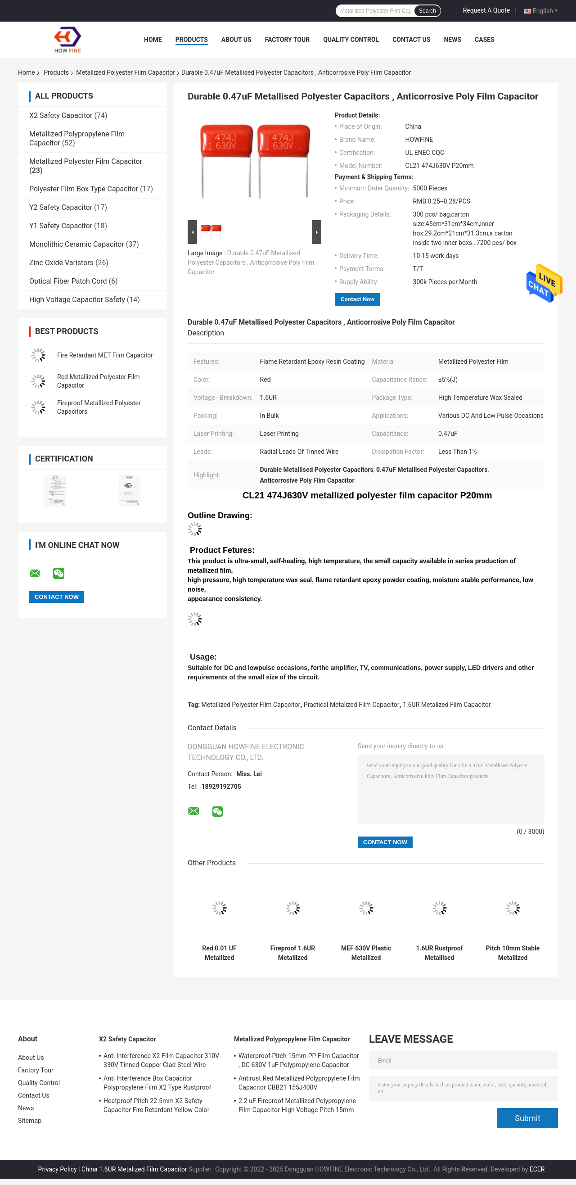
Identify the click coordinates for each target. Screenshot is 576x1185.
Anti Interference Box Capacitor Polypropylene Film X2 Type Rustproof (158, 1083)
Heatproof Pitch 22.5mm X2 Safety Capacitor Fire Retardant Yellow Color (157, 1105)
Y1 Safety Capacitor (60, 226)
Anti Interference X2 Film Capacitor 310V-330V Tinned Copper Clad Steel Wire (162, 1060)
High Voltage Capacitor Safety (77, 299)
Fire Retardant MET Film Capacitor (105, 355)
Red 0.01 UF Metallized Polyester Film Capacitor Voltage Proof (219, 953)
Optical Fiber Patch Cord (68, 281)
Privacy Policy (57, 1169)
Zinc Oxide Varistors (61, 262)
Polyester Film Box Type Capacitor (83, 189)
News (452, 39)
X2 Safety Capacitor (61, 115)
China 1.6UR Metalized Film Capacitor (134, 1169)
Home (153, 39)
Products (192, 39)
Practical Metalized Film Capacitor (352, 704)
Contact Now (357, 299)
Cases (485, 39)
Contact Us (411, 39)
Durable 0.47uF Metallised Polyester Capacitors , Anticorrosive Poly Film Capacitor (251, 262)
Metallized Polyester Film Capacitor (125, 72)
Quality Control (351, 39)
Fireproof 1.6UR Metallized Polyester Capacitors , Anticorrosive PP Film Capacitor (293, 953)
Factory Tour (287, 39)
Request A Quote (486, 10)
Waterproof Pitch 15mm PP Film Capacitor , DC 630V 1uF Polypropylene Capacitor (298, 1060)
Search (427, 11)
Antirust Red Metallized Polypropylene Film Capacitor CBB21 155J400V (299, 1083)
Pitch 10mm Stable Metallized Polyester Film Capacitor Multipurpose (513, 953)
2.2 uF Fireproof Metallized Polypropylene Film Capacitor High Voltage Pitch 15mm (297, 1105)
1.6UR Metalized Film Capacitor (446, 704)
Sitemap (29, 1120)
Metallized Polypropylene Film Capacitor (292, 1039)
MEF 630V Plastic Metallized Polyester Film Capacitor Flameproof (366, 953)
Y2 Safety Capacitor (60, 207)
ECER (537, 1169)
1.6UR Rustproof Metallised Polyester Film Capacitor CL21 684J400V (439, 953)
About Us (236, 39)
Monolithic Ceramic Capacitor (76, 244)
